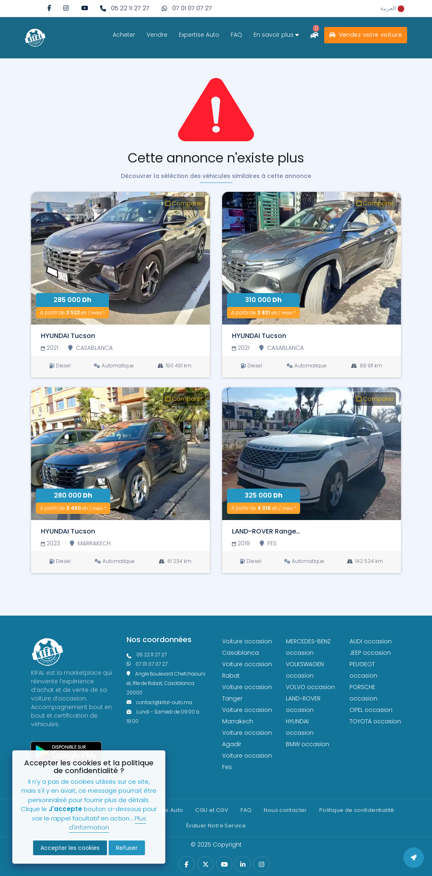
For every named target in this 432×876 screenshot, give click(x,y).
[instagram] (66, 8)
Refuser (127, 848)
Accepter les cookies (70, 848)
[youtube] (84, 8)
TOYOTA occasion (375, 721)
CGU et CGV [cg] (211, 810)
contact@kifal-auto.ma (159, 702)
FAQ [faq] (236, 35)
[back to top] (413, 857)
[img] (66, 8)
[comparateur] (314, 35)
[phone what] (187, 8)
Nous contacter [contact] (285, 810)
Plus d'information (107, 823)
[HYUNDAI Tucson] (120, 258)
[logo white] (35, 37)
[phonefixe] (168, 655)
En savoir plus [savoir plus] (276, 35)
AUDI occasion (371, 641)
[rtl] (392, 8)
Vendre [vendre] (157, 35)
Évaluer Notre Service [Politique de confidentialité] (216, 825)
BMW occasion (307, 744)
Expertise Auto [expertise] (199, 35)
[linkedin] (242, 864)
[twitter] (206, 864)
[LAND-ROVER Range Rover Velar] (311, 453)
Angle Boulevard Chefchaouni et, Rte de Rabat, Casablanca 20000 (166, 683)
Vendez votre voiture (366, 35)
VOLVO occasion (310, 687)
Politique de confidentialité (356, 810)
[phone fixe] (124, 8)
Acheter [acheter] (124, 35)
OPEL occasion (371, 710)
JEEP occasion (370, 653)
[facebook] (49, 8)
